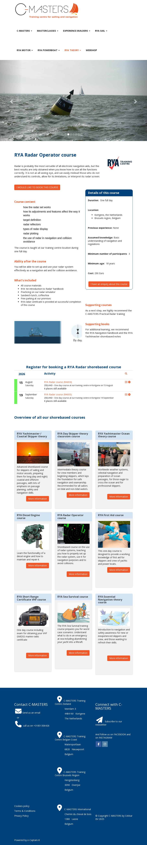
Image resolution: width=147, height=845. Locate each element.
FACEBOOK (119, 734)
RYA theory (73, 50)
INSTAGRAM (105, 737)
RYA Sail (101, 30)
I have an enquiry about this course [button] (109, 284)
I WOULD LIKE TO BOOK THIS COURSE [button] (37, 187)
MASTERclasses (47, 30)
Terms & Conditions (24, 810)
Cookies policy (21, 806)
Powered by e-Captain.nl (27, 840)
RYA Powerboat (49, 50)
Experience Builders (76, 30)
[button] (11, 100)
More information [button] (37, 498)
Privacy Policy (21, 815)
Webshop (91, 50)
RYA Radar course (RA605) (58, 394)
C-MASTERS (24, 30)
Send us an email (27, 712)
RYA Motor (25, 50)
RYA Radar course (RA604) (58, 382)
